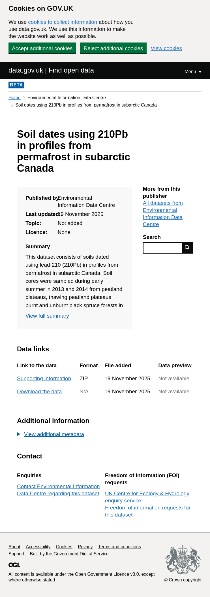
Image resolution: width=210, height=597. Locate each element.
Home (14, 97)
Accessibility (38, 546)
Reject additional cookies (113, 48)
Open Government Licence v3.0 (107, 574)
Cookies (64, 546)
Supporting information (44, 378)
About (14, 546)
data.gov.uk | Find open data (51, 70)
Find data (187, 247)
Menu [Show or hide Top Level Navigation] (191, 71)
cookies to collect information (62, 22)
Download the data (39, 391)
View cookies (166, 48)
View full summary (47, 316)
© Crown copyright (183, 579)
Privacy (85, 546)
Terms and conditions (119, 546)
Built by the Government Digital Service (69, 553)
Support (16, 553)
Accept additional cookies (42, 48)
